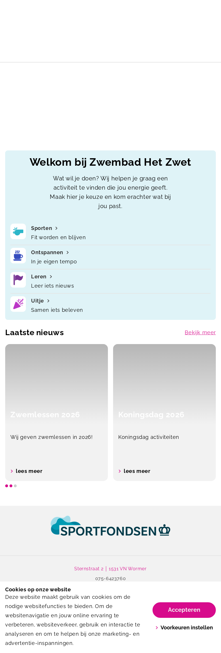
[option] (56, 412)
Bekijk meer (200, 332)
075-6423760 (110, 578)
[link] (110, 531)
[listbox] (110, 412)
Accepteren (184, 609)
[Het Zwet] (57, 10)
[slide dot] (6, 485)
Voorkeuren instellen (184, 627)
